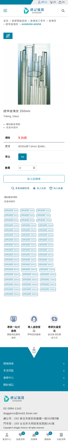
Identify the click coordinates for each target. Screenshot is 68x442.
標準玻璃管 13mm (45, 225)
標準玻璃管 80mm (11, 265)
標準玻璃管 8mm (11, 220)
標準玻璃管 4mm (43, 210)
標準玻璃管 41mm (45, 250)
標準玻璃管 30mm (28, 245)
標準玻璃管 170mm (48, 279)
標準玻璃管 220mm (30, 289)
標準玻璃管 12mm (28, 225)
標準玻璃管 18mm (28, 235)
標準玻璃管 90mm (45, 265)
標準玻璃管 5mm (11, 215)
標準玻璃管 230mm (48, 289)
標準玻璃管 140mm (48, 274)
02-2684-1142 (12, 408)
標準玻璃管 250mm (30, 294)
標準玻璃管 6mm (27, 215)
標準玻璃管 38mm (28, 250)
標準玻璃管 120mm (12, 274)
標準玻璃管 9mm (27, 220)
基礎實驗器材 (19, 20)
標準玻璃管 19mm (45, 235)
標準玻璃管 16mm (45, 230)
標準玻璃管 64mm (11, 260)
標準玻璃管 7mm (43, 215)
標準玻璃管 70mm (28, 260)
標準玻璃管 (12, 24)
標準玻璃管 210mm (12, 289)
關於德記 (8, 384)
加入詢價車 (34, 178)
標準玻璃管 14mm (11, 230)
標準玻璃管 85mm (28, 265)
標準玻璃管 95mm (11, 269)
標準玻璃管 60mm (45, 255)
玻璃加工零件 (38, 20)
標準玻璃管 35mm (11, 250)
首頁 (6, 20)
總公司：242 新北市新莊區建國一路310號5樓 (31, 418)
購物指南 (8, 363)
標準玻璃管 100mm (29, 269)
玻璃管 (52, 20)
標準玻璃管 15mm (28, 230)
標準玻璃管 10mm (44, 220)
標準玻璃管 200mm (48, 284)
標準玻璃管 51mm (28, 255)
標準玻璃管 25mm (45, 240)
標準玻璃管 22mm (28, 240)
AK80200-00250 (31, 24)
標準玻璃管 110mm (47, 269)
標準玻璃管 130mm (30, 274)
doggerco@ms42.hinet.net (20, 413)
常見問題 (8, 370)
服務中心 (8, 377)
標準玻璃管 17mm (11, 235)
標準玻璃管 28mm (11, 245)
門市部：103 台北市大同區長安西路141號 (29, 423)
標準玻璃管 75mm (45, 260)
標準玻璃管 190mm (30, 284)
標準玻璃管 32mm (45, 245)
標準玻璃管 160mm (30, 279)
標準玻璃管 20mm (11, 240)
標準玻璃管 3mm (27, 210)
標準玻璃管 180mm (12, 284)
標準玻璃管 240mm (12, 294)
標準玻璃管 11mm (11, 225)
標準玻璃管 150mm (12, 279)
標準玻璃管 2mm (11, 210)
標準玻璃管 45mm (11, 255)
